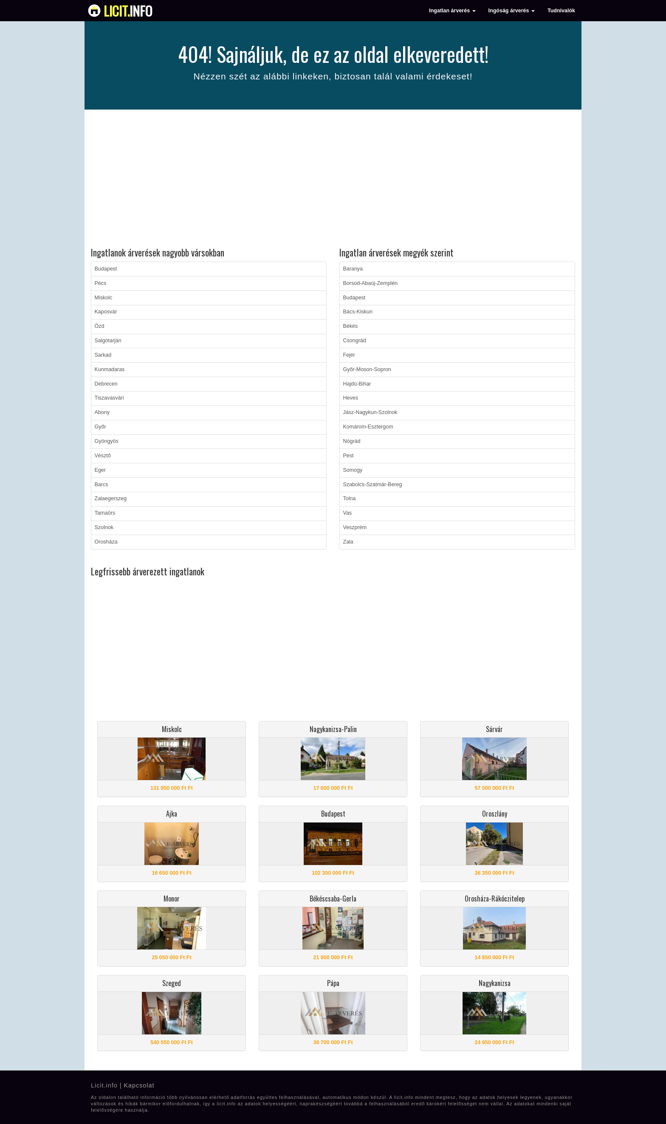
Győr (100, 427)
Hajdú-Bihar (357, 384)
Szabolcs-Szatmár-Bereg (372, 484)
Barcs (101, 484)
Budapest (106, 269)
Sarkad (103, 355)
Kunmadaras (110, 369)
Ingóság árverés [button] (511, 11)
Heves (350, 398)
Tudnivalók (561, 11)
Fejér (349, 355)
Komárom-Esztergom (368, 427)
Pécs (101, 283)
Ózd (99, 326)
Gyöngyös (107, 441)
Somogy (353, 470)
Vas (347, 513)
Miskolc (104, 298)
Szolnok (104, 527)
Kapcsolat (139, 1085)
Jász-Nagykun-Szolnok (370, 412)
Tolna (349, 498)
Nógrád (352, 441)
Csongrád (354, 341)
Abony (102, 412)
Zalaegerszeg (111, 498)
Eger (100, 470)
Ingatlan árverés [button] (452, 11)
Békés (350, 326)
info (128, 10)
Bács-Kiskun (358, 312)
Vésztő (103, 456)
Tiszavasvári (109, 398)
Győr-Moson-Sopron (367, 369)
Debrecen (106, 384)
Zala (348, 542)
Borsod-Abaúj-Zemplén (370, 283)
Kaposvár (106, 312)
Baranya (353, 269)
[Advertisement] (333, 179)
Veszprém (355, 527)
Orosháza (106, 542)
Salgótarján (108, 341)
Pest (348, 456)
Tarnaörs (105, 513)
